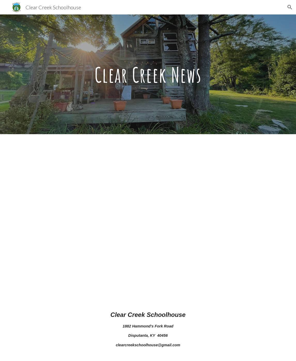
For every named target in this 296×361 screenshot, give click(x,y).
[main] (148, 74)
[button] (290, 7)
